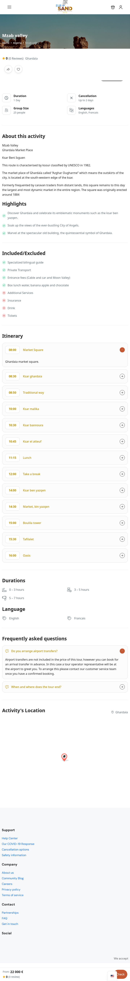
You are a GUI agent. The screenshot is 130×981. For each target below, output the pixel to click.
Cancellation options (15, 849)
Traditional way (24, 393)
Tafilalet (19, 539)
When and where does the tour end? (33, 687)
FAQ (4, 918)
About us (8, 873)
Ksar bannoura (24, 425)
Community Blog (13, 878)
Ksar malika (22, 409)
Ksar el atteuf (23, 441)
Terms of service (12, 895)
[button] (113, 7)
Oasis (18, 555)
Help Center (10, 838)
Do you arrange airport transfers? (31, 651)
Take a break (22, 474)
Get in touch (10, 924)
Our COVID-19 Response (18, 844)
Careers (7, 884)
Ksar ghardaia (23, 376)
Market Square (24, 350)
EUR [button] (60, 6)
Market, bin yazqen (27, 507)
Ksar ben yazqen (25, 490)
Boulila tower (23, 523)
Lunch (18, 458)
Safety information (14, 855)
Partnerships (10, 913)
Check (120, 974)
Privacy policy (11, 889)
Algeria (17, 43)
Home (5, 43)
